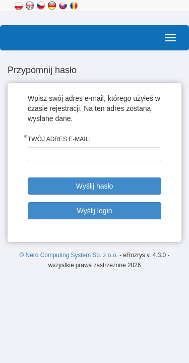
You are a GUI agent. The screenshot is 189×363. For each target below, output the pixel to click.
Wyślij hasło (94, 186)
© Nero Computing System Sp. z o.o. (69, 255)
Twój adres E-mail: (59, 139)
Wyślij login (94, 211)
